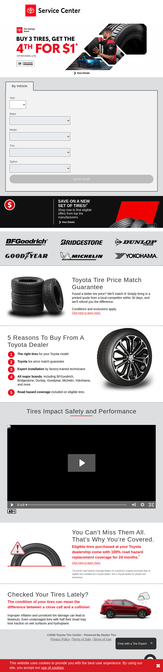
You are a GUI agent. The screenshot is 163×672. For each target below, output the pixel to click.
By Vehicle (19, 87)
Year (12, 98)
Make (12, 113)
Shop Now (81, 179)
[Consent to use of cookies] (158, 665)
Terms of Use (102, 639)
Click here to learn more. (86, 313)
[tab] (20, 86)
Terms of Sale (81, 639)
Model (13, 129)
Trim (12, 145)
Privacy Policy (60, 639)
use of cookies (52, 668)
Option (13, 161)
